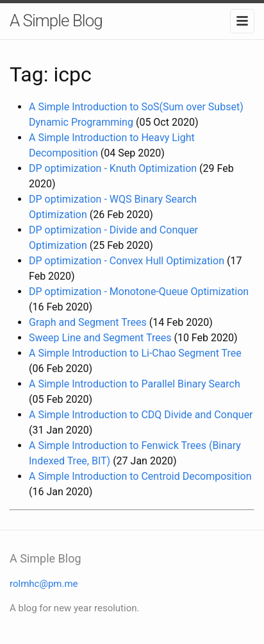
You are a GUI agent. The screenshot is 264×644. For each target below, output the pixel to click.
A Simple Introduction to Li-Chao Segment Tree (135, 353)
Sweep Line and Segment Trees (100, 338)
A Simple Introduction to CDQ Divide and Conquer (141, 415)
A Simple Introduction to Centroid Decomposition (140, 476)
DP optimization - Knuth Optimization (113, 168)
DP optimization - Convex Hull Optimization (126, 261)
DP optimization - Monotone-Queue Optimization (139, 291)
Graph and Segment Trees (88, 322)
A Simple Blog (56, 20)
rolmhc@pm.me (44, 583)
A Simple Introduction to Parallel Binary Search (134, 384)
